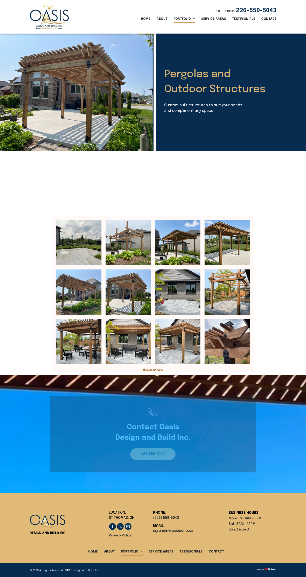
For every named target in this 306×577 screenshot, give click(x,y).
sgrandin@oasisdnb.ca (173, 531)
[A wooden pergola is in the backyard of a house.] (177, 242)
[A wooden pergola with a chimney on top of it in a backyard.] (227, 341)
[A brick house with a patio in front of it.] (177, 292)
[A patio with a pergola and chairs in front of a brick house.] (128, 341)
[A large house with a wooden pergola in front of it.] (78, 292)
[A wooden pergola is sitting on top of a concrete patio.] (227, 242)
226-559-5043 (256, 11)
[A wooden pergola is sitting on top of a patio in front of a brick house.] (177, 341)
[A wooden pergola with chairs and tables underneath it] (78, 341)
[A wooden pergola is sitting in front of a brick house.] (128, 292)
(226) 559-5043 (166, 518)
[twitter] (120, 527)
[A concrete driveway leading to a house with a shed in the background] (78, 242)
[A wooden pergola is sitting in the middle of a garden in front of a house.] (128, 242)
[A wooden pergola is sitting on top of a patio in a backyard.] (227, 292)
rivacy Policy (121, 535)
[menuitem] (143, 19)
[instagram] (128, 527)
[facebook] (112, 527)
